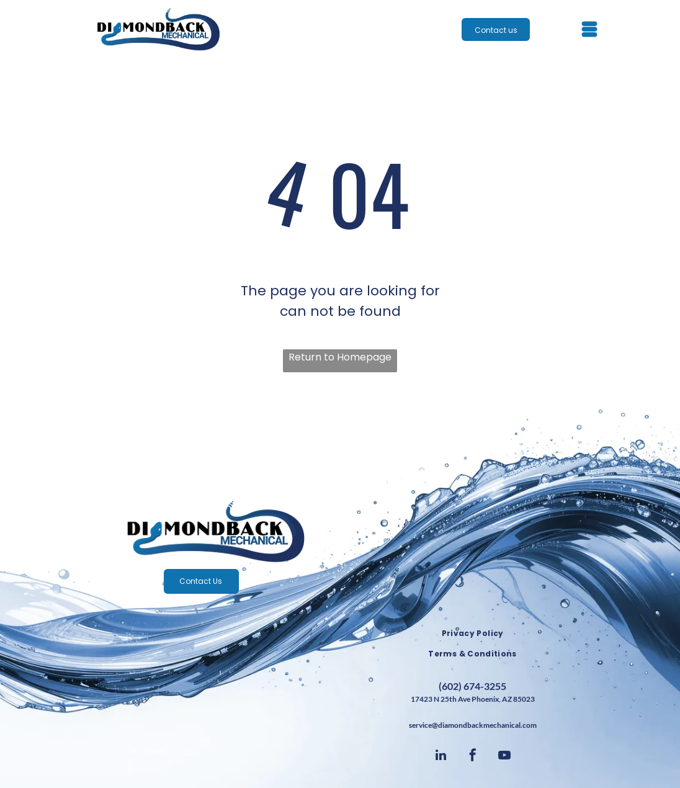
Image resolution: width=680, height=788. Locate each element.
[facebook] (472, 757)
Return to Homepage (340, 357)
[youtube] (504, 757)
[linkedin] (441, 757)
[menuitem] (472, 634)
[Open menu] (589, 29)
